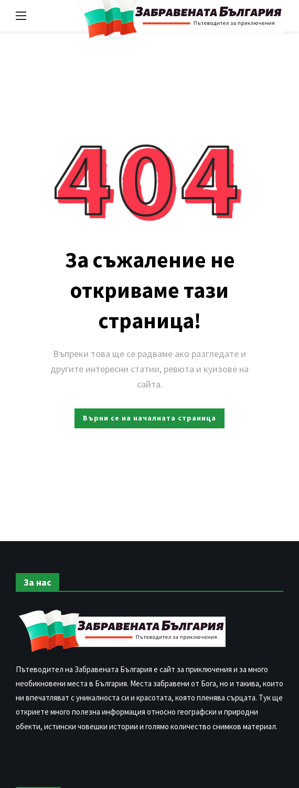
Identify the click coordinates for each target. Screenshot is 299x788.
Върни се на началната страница (149, 418)
